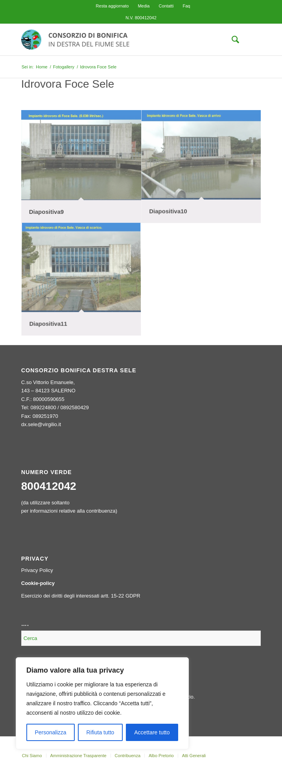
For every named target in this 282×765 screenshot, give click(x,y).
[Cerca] (231, 39)
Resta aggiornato (112, 6)
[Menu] (250, 39)
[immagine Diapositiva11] (81, 280)
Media (143, 6)
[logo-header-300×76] (117, 39)
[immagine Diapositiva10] (201, 167)
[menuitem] (112, 6)
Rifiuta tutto (100, 732)
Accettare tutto (152, 732)
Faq (186, 6)
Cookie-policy (38, 583)
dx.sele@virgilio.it (41, 424)
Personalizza (50, 732)
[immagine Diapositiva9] (81, 167)
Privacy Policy (37, 570)
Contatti (166, 6)
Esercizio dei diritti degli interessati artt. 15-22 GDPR (80, 596)
